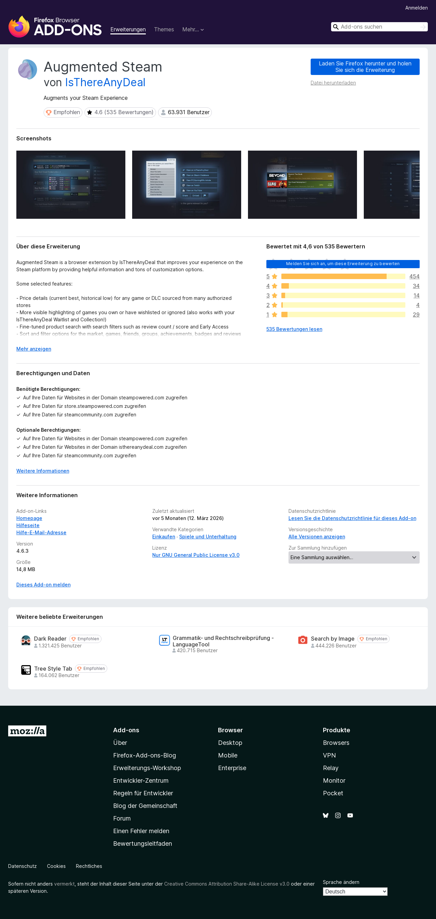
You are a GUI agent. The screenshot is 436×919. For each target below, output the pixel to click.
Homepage (29, 518)
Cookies (56, 866)
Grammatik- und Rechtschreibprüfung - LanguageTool (223, 641)
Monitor (334, 780)
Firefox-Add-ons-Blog (144, 755)
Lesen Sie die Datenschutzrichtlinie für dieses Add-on (352, 518)
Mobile (227, 755)
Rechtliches (89, 866)
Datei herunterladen (333, 83)
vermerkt (64, 884)
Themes (164, 29)
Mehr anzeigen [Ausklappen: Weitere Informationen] (33, 349)
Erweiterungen (128, 29)
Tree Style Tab (53, 668)
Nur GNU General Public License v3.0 (195, 555)
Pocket (333, 793)
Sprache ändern (341, 882)
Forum (122, 818)
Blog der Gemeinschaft (145, 805)
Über (120, 742)
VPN (329, 755)
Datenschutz (22, 866)
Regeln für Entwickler (143, 793)
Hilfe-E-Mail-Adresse (41, 532)
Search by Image (333, 638)
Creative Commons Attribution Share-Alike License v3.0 (227, 884)
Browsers (336, 742)
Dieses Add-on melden (43, 584)
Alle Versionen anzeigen (317, 536)
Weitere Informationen (42, 471)
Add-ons (126, 730)
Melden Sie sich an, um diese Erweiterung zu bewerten (343, 263)
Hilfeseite (28, 525)
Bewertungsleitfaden (142, 843)
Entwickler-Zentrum (141, 780)
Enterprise (232, 767)
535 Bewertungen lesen (294, 329)
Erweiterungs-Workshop (147, 767)
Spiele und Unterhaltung (207, 536)
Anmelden (416, 8)
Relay (331, 767)
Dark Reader (50, 638)
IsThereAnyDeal (105, 82)
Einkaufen (163, 536)
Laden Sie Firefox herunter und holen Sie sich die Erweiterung (365, 66)
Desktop (230, 742)
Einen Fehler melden (141, 830)
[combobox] (379, 26)
